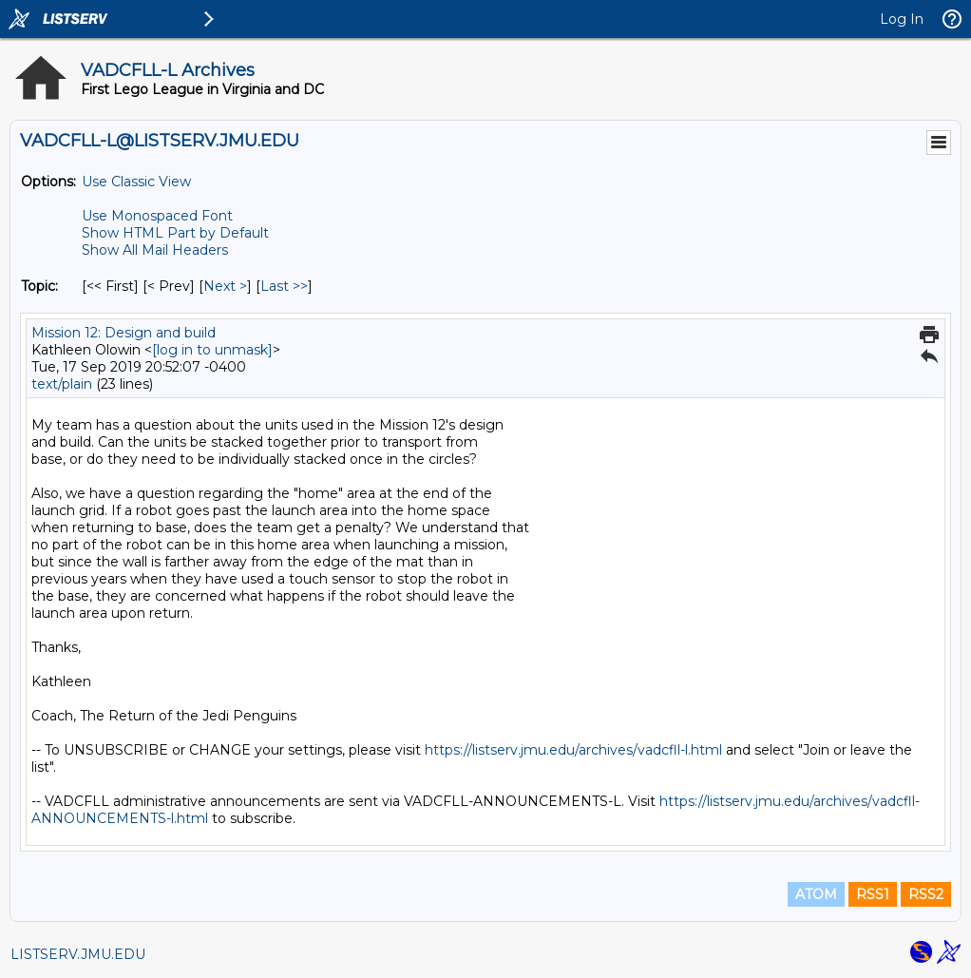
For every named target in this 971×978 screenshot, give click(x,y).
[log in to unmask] (212, 349)
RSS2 (925, 894)
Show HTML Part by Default (175, 232)
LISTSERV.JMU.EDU (77, 954)
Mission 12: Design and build (123, 332)
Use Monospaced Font (157, 215)
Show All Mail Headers (155, 250)
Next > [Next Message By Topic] (225, 286)
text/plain (61, 384)
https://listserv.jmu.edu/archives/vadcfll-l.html (573, 749)
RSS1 (872, 894)
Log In (901, 19)
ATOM (816, 894)
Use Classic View (136, 181)
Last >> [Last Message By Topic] (284, 286)
